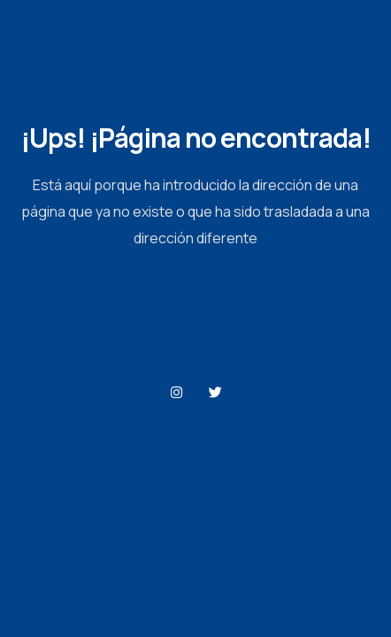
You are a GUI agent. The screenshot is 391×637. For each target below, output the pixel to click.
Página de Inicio (195, 296)
